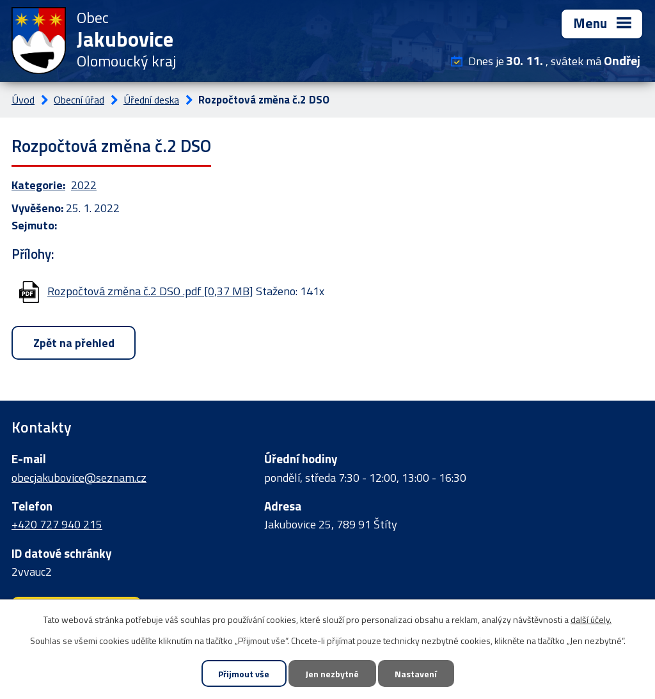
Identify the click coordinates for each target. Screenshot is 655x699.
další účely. (591, 619)
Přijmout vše (243, 673)
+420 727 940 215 (57, 524)
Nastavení (416, 673)
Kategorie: (38, 185)
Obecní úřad (79, 99)
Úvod (23, 99)
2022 (84, 185)
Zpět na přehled (73, 342)
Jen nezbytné (332, 673)
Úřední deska (151, 99)
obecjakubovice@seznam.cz (79, 477)
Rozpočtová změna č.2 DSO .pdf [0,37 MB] (150, 291)
